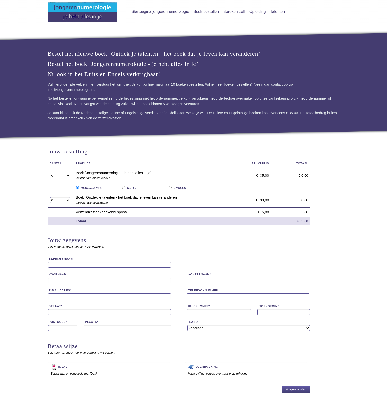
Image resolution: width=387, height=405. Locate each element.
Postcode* (58, 321)
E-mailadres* (60, 290)
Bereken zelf (234, 11)
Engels (180, 187)
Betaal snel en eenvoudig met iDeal (109, 369)
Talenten (277, 11)
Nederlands (91, 187)
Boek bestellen (206, 11)
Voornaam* (58, 274)
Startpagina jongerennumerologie (160, 11)
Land (193, 321)
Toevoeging (270, 306)
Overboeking (207, 366)
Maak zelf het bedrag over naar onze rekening (246, 369)
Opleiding (257, 11)
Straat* (55, 306)
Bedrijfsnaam (61, 258)
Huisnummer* (199, 306)
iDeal (63, 366)
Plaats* (91, 321)
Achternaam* (199, 274)
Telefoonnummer (203, 290)
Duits (131, 187)
